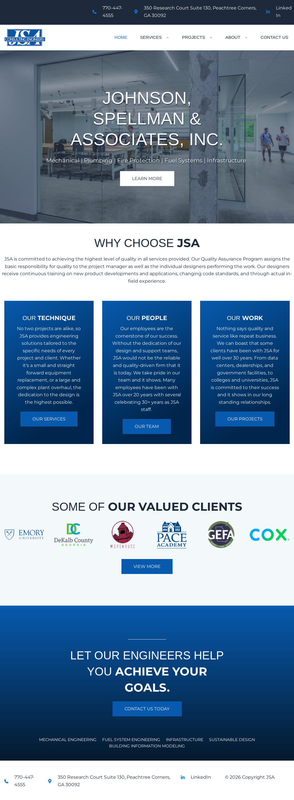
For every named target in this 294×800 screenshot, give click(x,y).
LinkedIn (201, 777)
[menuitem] (121, 37)
